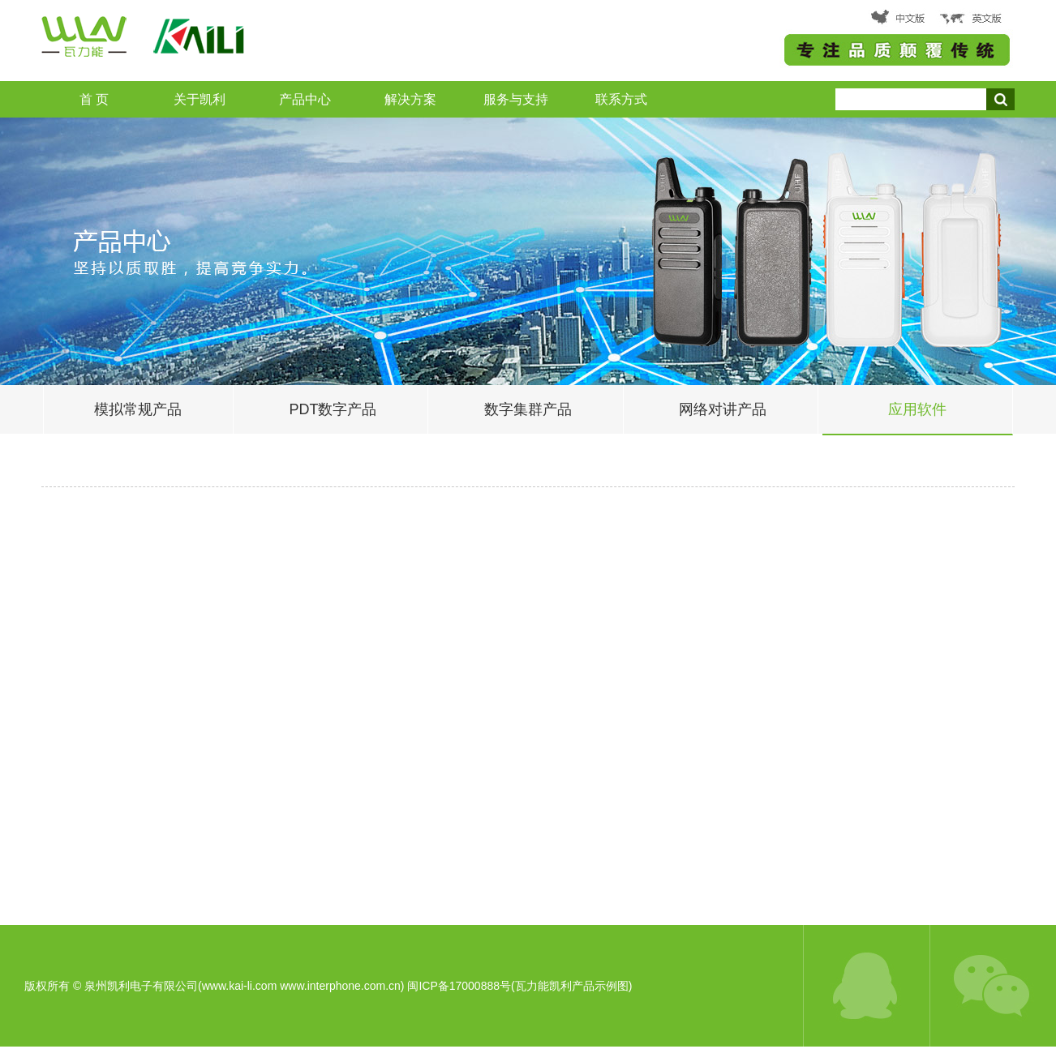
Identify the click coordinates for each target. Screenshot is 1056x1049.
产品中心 (305, 99)
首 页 (94, 99)
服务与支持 (515, 99)
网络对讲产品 (722, 409)
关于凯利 (199, 99)
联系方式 (621, 99)
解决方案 (410, 99)
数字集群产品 (528, 409)
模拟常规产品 (138, 409)
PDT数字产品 (332, 409)
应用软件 (917, 409)
